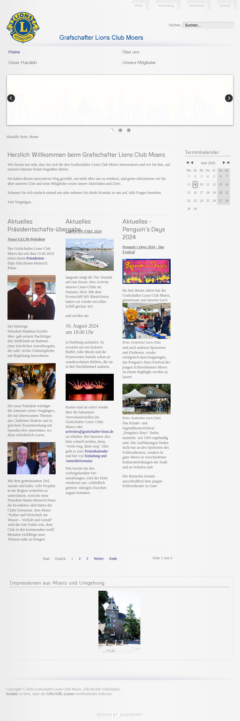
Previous (11, 98)
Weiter (99, 558)
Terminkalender (96, 451)
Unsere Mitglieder (139, 62)
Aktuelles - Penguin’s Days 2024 (143, 229)
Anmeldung (166, 5)
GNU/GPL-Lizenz (60, 694)
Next (228, 98)
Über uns (130, 51)
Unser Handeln (22, 62)
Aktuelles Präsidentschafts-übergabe (44, 225)
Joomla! (12, 694)
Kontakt (225, 5)
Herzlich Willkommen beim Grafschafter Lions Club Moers (86, 154)
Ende (113, 558)
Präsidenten (35, 258)
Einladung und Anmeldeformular (86, 458)
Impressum (196, 5)
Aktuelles (78, 221)
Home (139, 5)
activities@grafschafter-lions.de (89, 431)
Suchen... (175, 25)
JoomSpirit (120, 715)
